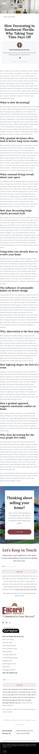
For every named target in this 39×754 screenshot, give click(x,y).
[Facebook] (3, 623)
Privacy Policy (19, 724)
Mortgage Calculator (8, 670)
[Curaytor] (10, 632)
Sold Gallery (6, 667)
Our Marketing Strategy (9, 658)
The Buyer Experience (9, 655)
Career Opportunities (9, 664)
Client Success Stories (9, 645)
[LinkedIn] (6, 623)
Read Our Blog (7, 652)
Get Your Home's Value (9, 648)
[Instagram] (9, 623)
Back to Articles (9, 17)
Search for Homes (8, 639)
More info (9, 747)
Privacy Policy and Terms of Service (26, 589)
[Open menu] (37, 3)
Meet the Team (7, 642)
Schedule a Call (7, 661)
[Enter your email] (21, 566)
